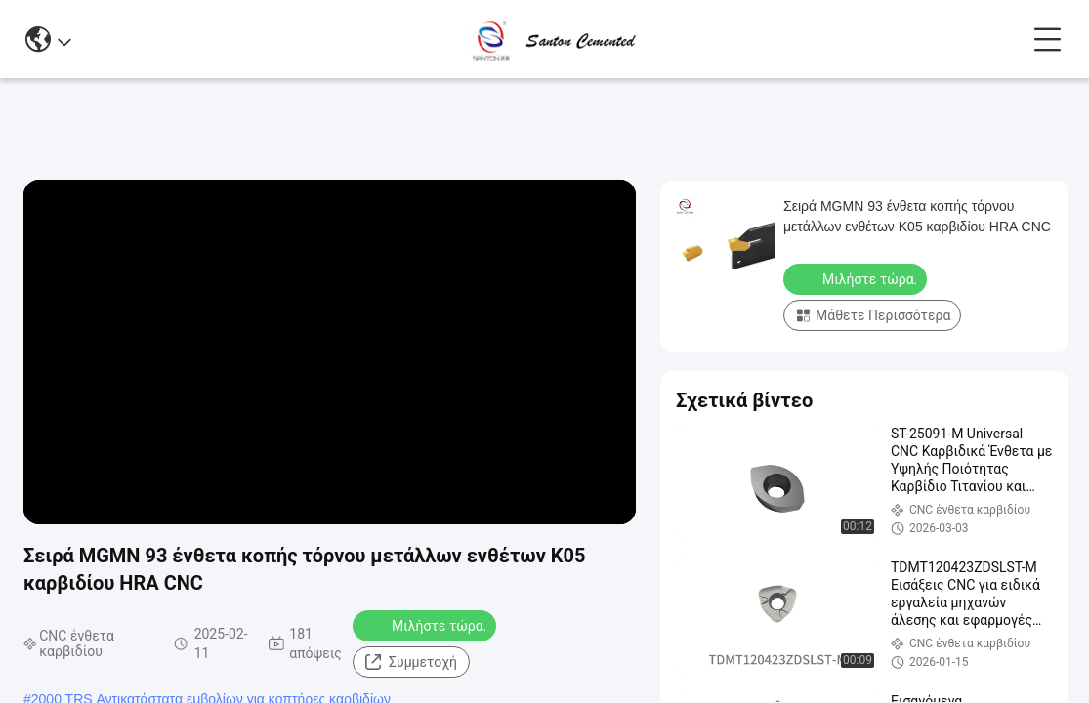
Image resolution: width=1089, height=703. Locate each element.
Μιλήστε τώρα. (426, 625)
